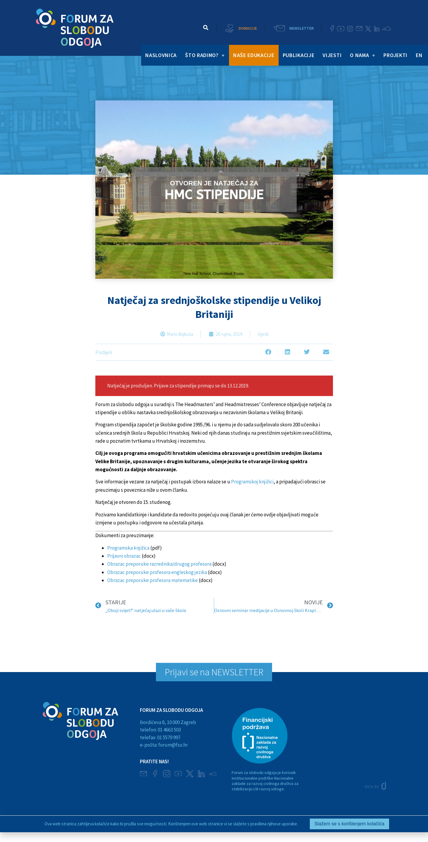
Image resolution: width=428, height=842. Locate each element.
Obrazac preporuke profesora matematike (152, 580)
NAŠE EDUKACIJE (253, 55)
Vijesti (263, 334)
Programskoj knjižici (252, 481)
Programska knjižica (128, 548)
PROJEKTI (395, 55)
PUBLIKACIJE (299, 55)
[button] (205, 27)
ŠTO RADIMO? (205, 55)
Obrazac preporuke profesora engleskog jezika (157, 572)
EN (419, 55)
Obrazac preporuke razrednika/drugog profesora (159, 564)
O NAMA (362, 55)
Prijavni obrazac (124, 556)
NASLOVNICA (161, 55)
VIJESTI (332, 55)
